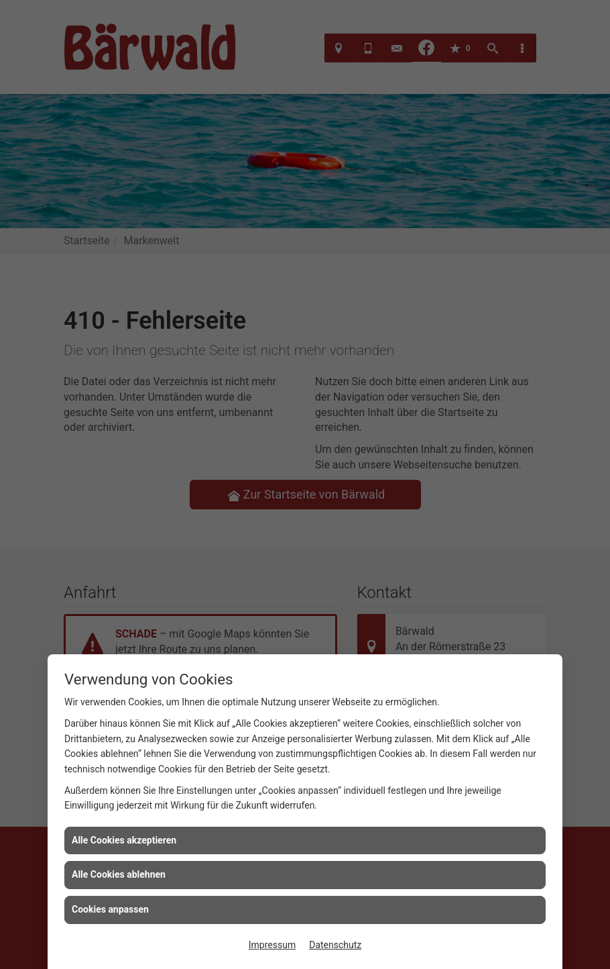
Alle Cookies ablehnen (119, 874)
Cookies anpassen (110, 909)
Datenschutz (335, 944)
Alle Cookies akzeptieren (124, 840)
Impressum (272, 944)
